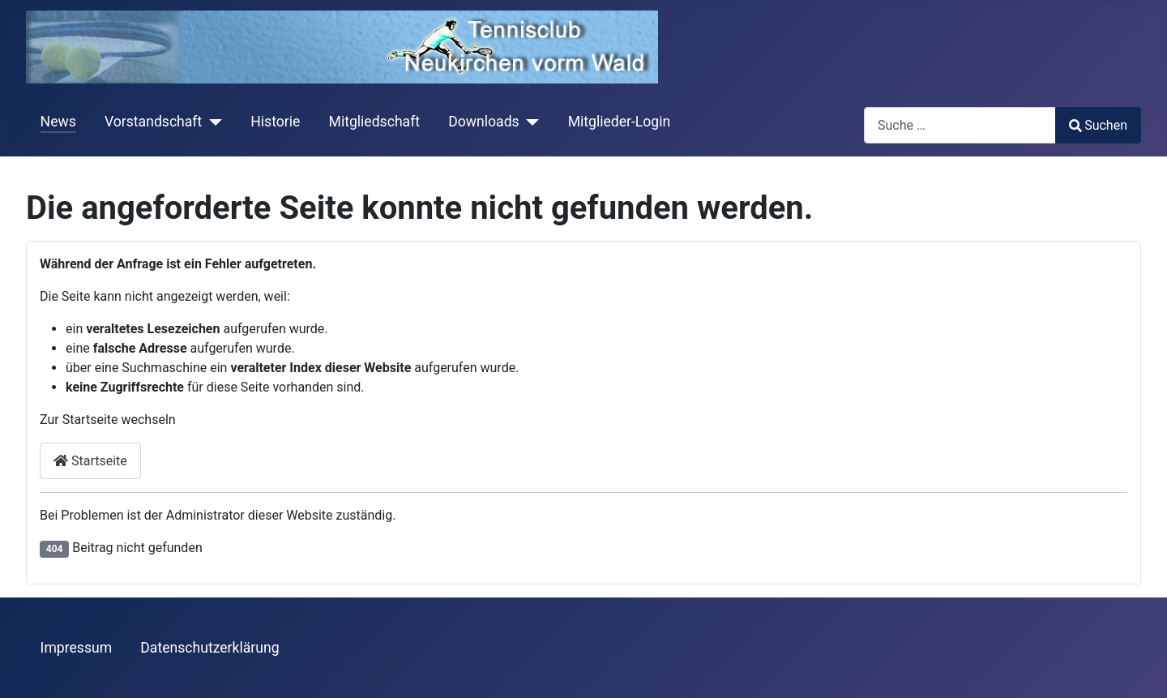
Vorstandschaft (153, 121)
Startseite (90, 461)
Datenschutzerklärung (209, 648)
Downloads (483, 121)
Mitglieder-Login (619, 121)
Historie (275, 121)
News (58, 121)
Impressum (77, 648)
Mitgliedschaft (375, 121)
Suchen (1098, 125)
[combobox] (960, 125)
